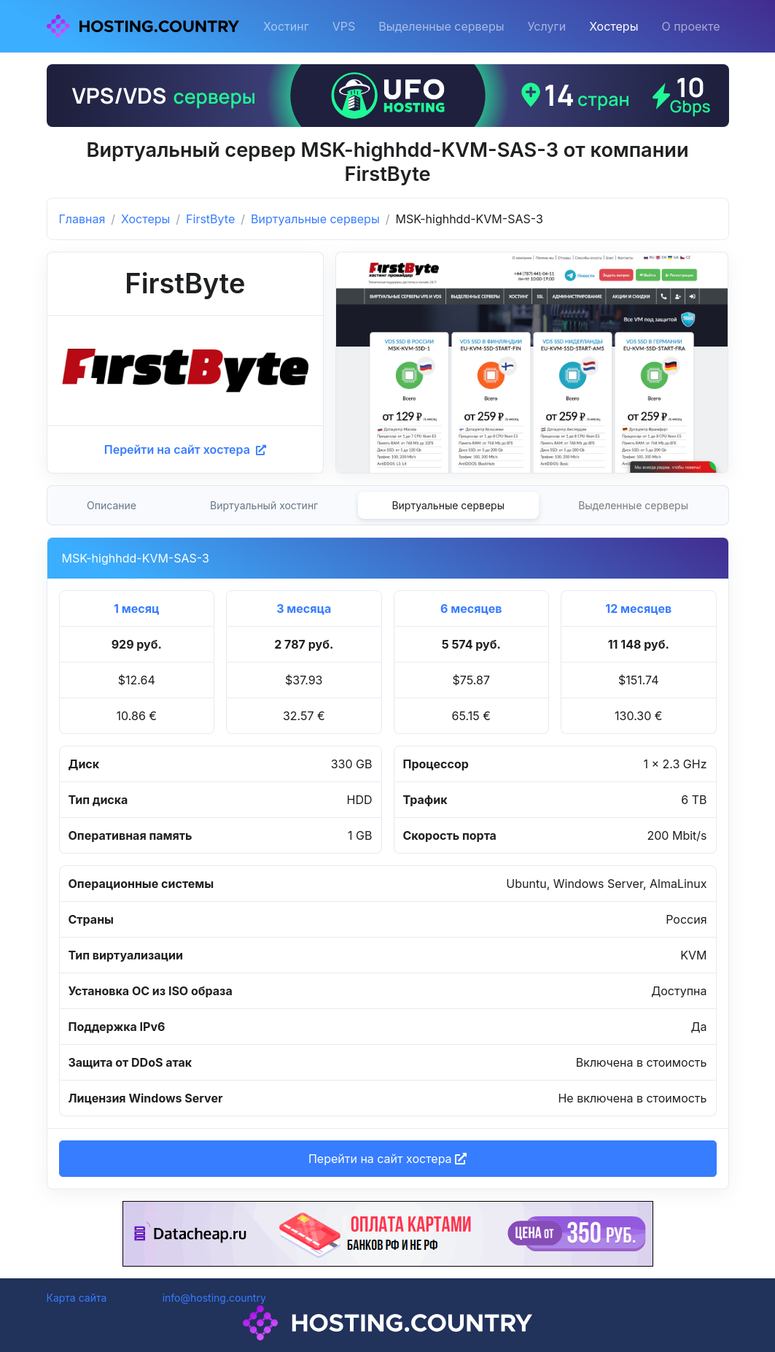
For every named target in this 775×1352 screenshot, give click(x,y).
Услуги (547, 26)
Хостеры (613, 26)
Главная (82, 219)
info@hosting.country (214, 1297)
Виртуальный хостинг (264, 505)
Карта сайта (77, 1297)
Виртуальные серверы (315, 219)
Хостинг (286, 26)
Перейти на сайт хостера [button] (387, 1158)
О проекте (690, 26)
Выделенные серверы (441, 26)
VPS (344, 26)
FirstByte (210, 219)
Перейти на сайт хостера (185, 449)
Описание (111, 505)
